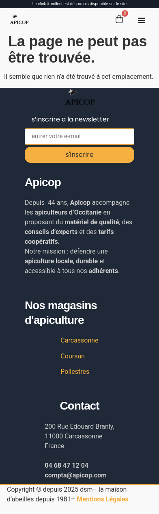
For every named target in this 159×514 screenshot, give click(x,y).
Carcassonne (79, 340)
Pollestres (74, 371)
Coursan (72, 356)
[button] (141, 21)
